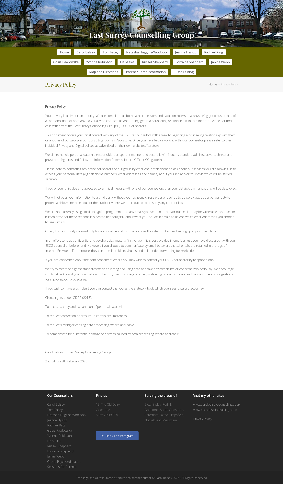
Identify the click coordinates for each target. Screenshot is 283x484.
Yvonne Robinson (59, 436)
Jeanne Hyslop (57, 420)
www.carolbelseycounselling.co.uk (216, 404)
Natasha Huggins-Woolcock (66, 415)
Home (213, 84)
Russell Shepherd (59, 446)
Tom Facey (54, 410)
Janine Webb (55, 456)
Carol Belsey (56, 404)
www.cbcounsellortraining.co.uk (215, 410)
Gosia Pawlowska (59, 430)
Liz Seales (54, 441)
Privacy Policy (202, 419)
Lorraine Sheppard (60, 451)
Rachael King (56, 425)
